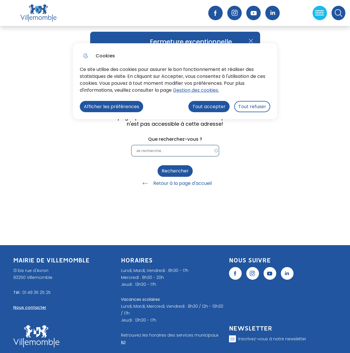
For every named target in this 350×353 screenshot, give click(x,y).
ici (123, 342)
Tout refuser (252, 106)
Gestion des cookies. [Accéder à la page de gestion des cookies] (196, 90)
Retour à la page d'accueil (175, 183)
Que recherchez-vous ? (175, 139)
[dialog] (175, 81)
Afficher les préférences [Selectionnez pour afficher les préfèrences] (111, 106)
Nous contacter (29, 307)
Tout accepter (209, 106)
